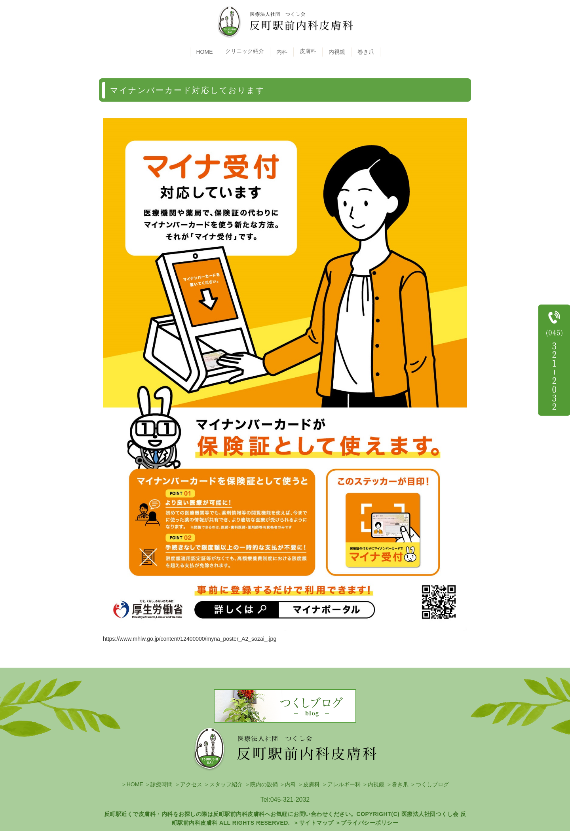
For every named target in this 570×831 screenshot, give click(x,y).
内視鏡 (337, 52)
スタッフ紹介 (226, 784)
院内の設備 (264, 784)
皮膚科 (311, 784)
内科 (281, 52)
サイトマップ (316, 823)
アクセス (191, 784)
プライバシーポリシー (369, 823)
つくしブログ (432, 784)
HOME (204, 52)
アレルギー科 (344, 784)
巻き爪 (365, 52)
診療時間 (161, 784)
